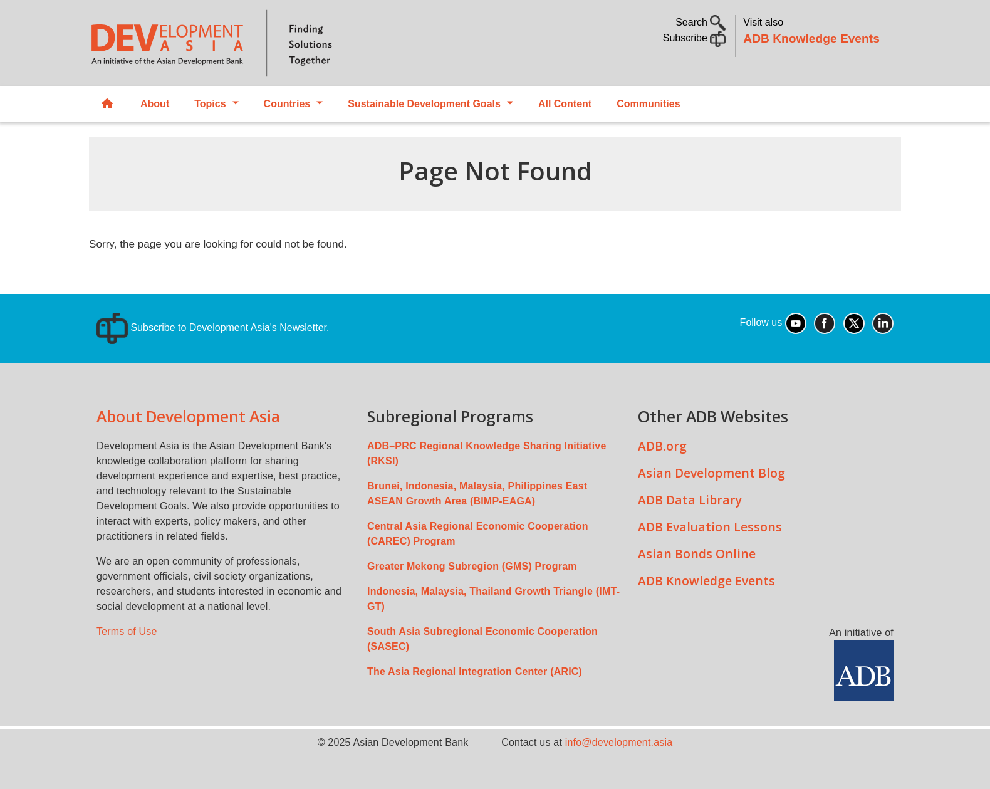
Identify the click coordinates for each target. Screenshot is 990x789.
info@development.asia (619, 742)
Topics (210, 103)
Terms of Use (126, 631)
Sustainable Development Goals (424, 103)
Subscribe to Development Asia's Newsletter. (212, 327)
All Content (564, 103)
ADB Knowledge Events (811, 38)
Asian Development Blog (711, 472)
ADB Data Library (690, 499)
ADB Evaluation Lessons (710, 526)
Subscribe (694, 38)
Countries (287, 103)
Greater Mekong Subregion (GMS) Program (472, 566)
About (154, 103)
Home (107, 104)
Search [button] (700, 22)
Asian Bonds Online (697, 553)
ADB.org (662, 445)
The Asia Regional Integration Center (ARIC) (474, 671)
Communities (648, 103)
